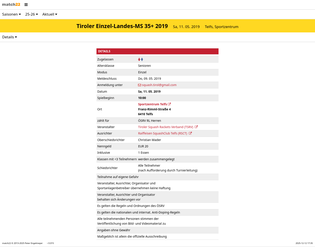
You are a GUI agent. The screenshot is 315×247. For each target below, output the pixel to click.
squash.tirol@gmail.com (159, 85)
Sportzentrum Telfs (154, 104)
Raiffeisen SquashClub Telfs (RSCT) (165, 133)
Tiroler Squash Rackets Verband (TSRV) (168, 127)
